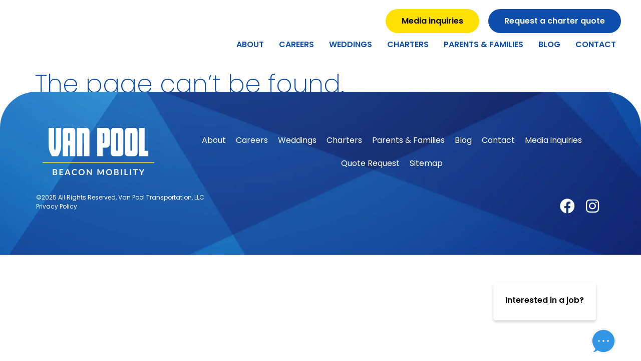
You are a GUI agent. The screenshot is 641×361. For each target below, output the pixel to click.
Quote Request (370, 163)
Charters (408, 44)
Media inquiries (553, 140)
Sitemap (426, 163)
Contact (595, 44)
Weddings (350, 44)
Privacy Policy (56, 206)
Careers (296, 44)
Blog (549, 44)
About (250, 44)
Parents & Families (483, 44)
